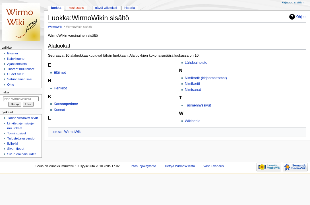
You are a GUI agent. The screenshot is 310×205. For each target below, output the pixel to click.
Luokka (55, 132)
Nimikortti (192, 84)
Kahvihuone (15, 58)
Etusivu (12, 53)
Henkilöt (60, 88)
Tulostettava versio (20, 138)
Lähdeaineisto (196, 63)
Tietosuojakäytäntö (142, 166)
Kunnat (59, 110)
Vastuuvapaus (213, 166)
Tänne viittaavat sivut (22, 118)
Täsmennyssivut (198, 105)
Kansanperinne (66, 104)
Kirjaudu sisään (292, 2)
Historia (129, 7)
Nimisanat (193, 90)
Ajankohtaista (17, 63)
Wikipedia (193, 121)
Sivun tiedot (15, 148)
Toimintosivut (16, 133)
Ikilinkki (12, 143)
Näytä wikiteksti (106, 7)
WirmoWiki (55, 26)
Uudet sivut (15, 74)
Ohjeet (301, 17)
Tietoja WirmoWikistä (180, 166)
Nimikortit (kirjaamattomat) (206, 78)
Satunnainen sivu (19, 79)
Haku (5, 92)
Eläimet (60, 73)
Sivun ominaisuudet (21, 154)
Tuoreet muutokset (20, 69)
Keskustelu (76, 7)
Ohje (10, 84)
